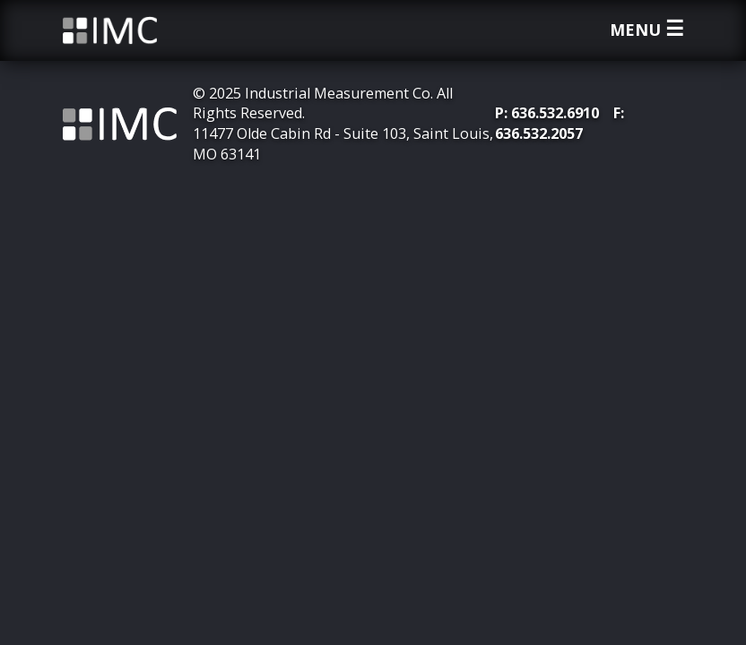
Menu (647, 29)
